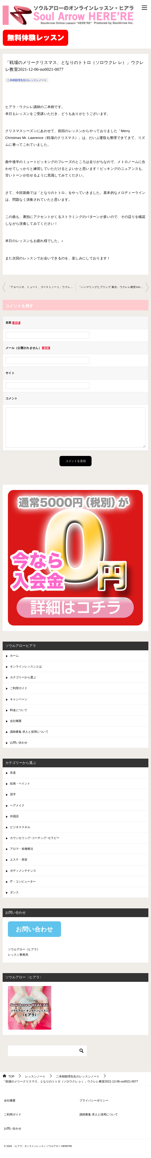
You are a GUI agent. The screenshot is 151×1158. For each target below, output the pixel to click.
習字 (13, 794)
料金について (18, 710)
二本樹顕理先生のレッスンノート (27, 80)
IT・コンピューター (23, 881)
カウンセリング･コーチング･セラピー (34, 837)
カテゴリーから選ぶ (23, 677)
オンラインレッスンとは (26, 666)
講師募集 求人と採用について (29, 731)
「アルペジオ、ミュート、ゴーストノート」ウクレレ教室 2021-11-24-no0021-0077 (42, 287)
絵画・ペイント (20, 783)
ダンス (14, 892)
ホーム (14, 655)
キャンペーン (18, 699)
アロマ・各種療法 (21, 848)
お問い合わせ (18, 742)
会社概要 (16, 720)
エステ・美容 (18, 859)
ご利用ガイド (18, 688)
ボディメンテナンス (23, 870)
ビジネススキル (20, 827)
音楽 (13, 772)
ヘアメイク (17, 805)
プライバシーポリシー (93, 1100)
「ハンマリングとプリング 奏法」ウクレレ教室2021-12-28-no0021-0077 (113, 287)
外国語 (14, 816)
